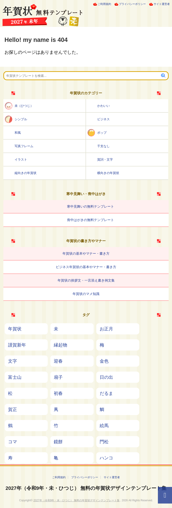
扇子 (58, 377)
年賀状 (15, 328)
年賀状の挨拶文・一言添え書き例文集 (86, 280)
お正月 (106, 328)
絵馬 (104, 425)
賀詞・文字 (105, 159)
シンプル (21, 119)
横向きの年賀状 (108, 173)
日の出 (106, 377)
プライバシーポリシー (132, 4)
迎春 (58, 361)
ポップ (102, 132)
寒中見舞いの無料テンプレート (90, 206)
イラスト (21, 159)
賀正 (12, 409)
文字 (12, 361)
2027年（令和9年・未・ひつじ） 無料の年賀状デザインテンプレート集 (86, 488)
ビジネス (103, 119)
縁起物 (60, 344)
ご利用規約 (104, 4)
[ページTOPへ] (165, 495)
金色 (104, 361)
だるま (106, 393)
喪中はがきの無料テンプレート (90, 220)
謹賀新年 (17, 344)
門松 (104, 441)
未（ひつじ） (24, 106)
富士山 (15, 377)
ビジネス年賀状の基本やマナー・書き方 (86, 267)
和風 (18, 132)
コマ (12, 441)
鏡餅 (58, 441)
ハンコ (106, 457)
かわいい (103, 106)
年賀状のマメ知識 (86, 294)
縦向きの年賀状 (26, 173)
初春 (58, 393)
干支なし (103, 146)
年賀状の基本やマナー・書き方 (86, 253)
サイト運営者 (162, 4)
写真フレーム (24, 146)
